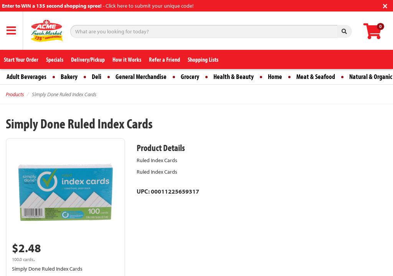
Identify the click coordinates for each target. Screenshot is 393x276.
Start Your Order (21, 59)
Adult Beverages (26, 76)
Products (15, 94)
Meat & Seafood (315, 76)
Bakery (69, 76)
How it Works (126, 59)
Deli (96, 76)
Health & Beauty (233, 76)
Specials (54, 59)
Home (275, 76)
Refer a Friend (164, 59)
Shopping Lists (203, 59)
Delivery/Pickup (88, 59)
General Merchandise (141, 76)
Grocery (190, 76)
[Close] (385, 5)
